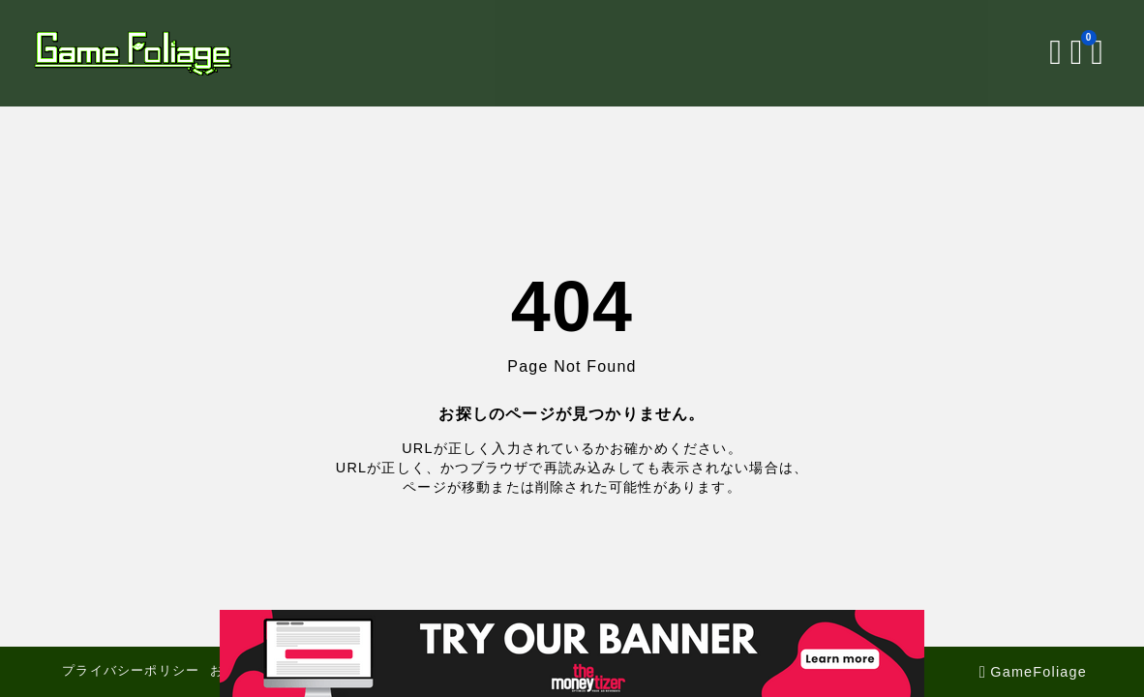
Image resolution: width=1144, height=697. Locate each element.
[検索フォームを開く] (1030, 53)
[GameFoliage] (156, 53)
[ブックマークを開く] (1055, 53)
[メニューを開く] (1076, 53)
